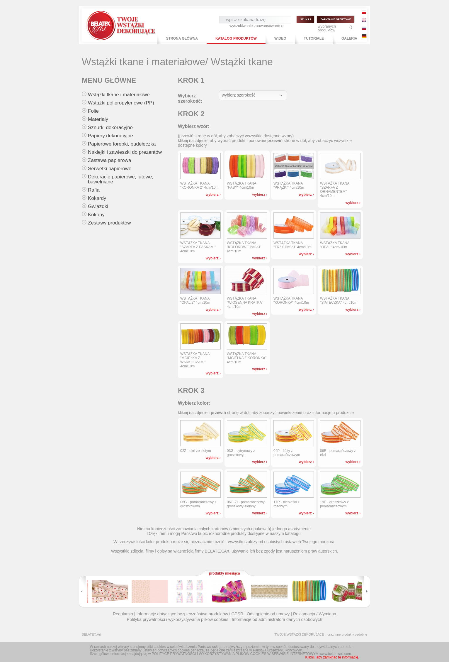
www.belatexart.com (335, 654)
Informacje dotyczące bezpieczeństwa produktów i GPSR (189, 614)
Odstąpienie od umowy (268, 614)
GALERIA (349, 38)
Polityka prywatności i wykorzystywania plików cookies (177, 619)
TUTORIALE (314, 38)
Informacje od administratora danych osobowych (277, 619)
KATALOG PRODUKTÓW (236, 38)
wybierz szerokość (238, 95)
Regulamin (123, 614)
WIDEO (280, 38)
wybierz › (213, 194)
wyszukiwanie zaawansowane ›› (256, 25)
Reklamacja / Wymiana (314, 614)
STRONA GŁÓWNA (182, 38)
